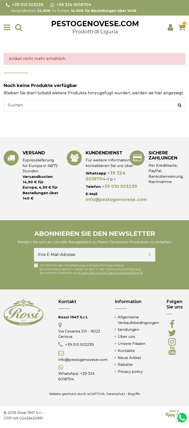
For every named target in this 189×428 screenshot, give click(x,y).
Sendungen (128, 329)
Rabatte (125, 364)
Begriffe (134, 394)
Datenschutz (115, 394)
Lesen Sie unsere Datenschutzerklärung (110, 273)
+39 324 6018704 (106, 175)
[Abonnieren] (149, 255)
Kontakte (126, 350)
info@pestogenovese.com (116, 199)
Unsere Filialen (131, 343)
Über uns (126, 336)
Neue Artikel (129, 357)
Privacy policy (130, 371)
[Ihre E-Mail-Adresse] (89, 255)
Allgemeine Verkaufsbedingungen (138, 320)
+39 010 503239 (119, 186)
